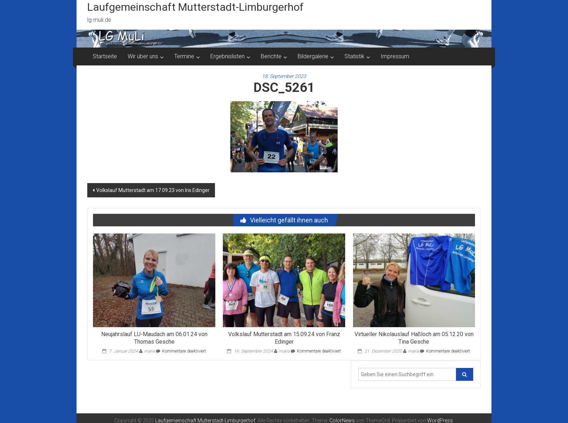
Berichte (271, 56)
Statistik (354, 56)
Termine (184, 56)
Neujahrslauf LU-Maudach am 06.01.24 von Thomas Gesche (154, 338)
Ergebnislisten (227, 56)
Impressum (395, 56)
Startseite (105, 56)
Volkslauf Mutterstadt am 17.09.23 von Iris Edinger (153, 190)
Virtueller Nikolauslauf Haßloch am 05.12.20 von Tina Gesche (414, 338)
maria (149, 351)
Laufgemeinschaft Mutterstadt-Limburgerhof (195, 7)
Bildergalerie (313, 56)
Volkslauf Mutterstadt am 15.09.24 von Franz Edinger (284, 338)
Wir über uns (143, 56)
